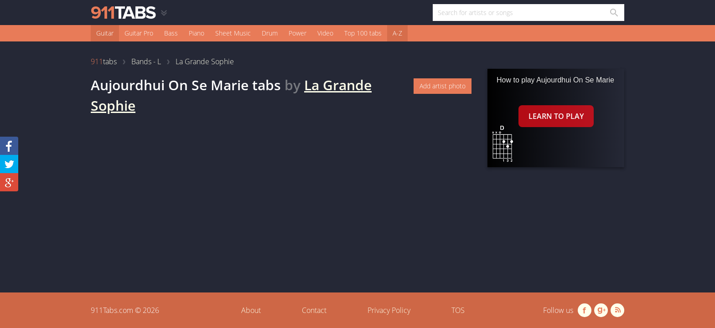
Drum (270, 33)
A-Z (397, 33)
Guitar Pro (138, 33)
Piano (196, 33)
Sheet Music (233, 33)
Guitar (105, 33)
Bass (171, 33)
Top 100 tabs (363, 33)
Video (325, 33)
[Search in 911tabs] (613, 12)
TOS (458, 310)
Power (297, 33)
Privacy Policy (389, 310)
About (251, 310)
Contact (314, 310)
